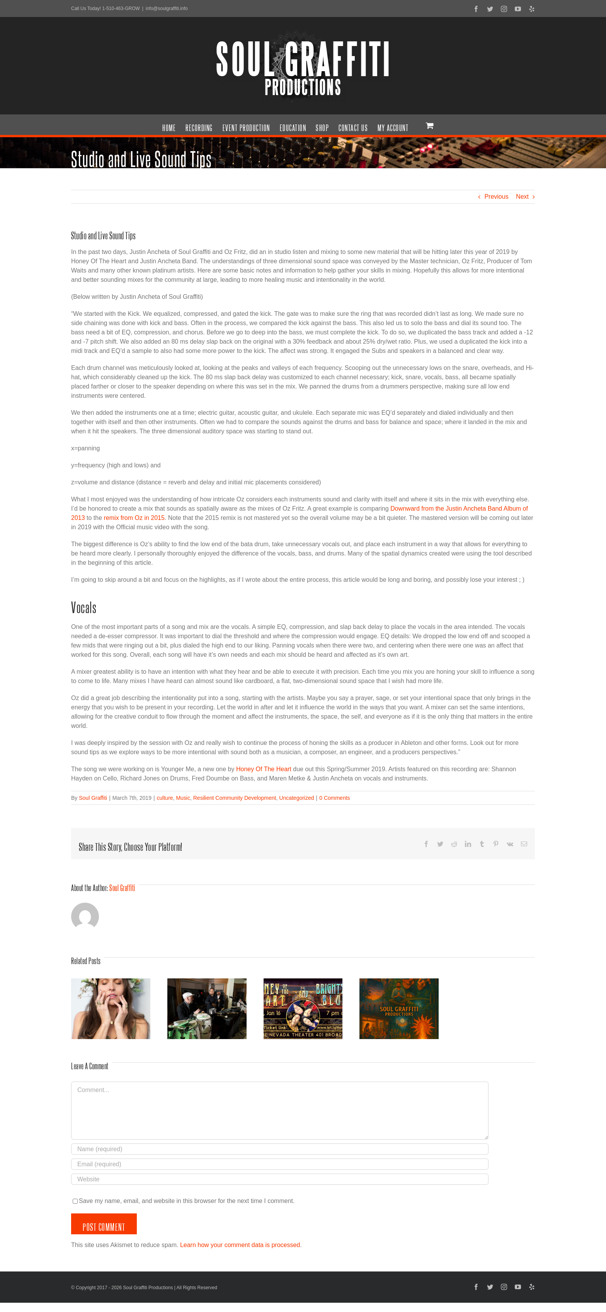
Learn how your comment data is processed (240, 1245)
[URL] (280, 1179)
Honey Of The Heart (263, 769)
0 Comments (334, 798)
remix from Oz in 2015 (134, 518)
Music (183, 798)
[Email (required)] (280, 1164)
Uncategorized (296, 798)
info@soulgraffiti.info (167, 8)
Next (522, 196)
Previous (496, 196)
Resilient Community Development (234, 798)
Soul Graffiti (93, 798)
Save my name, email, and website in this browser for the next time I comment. (186, 1201)
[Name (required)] (280, 1149)
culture (165, 798)
